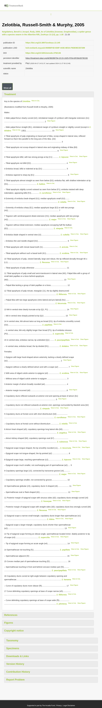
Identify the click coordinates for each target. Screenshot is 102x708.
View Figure (51, 121)
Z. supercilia (58, 334)
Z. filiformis (62, 294)
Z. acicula (64, 247)
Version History (15, 664)
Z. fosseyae (46, 501)
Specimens (12, 648)
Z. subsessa (62, 442)
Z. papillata (47, 325)
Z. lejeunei (63, 157)
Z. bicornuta (60, 303)
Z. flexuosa (45, 262)
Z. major (53, 219)
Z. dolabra (64, 346)
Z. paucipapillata (62, 340)
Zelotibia (26, 101)
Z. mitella (62, 202)
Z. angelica (62, 433)
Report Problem (15, 679)
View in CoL (36, 100)
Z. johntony (62, 604)
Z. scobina (64, 253)
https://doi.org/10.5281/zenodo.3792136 (43, 53)
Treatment (10, 94)
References (10, 615)
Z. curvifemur (46, 193)
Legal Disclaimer (69, 706)
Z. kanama (66, 579)
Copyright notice (14, 630)
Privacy (59, 706)
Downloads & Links (17, 656)
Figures (8, 622)
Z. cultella (65, 235)
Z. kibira (50, 519)
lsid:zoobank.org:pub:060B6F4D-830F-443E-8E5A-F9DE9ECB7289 (55, 48)
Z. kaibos (41, 184)
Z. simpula (58, 228)
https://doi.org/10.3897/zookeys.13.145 (43, 43)
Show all (7, 88)
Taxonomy (12, 640)
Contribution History (18, 671)
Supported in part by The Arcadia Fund (41, 706)
